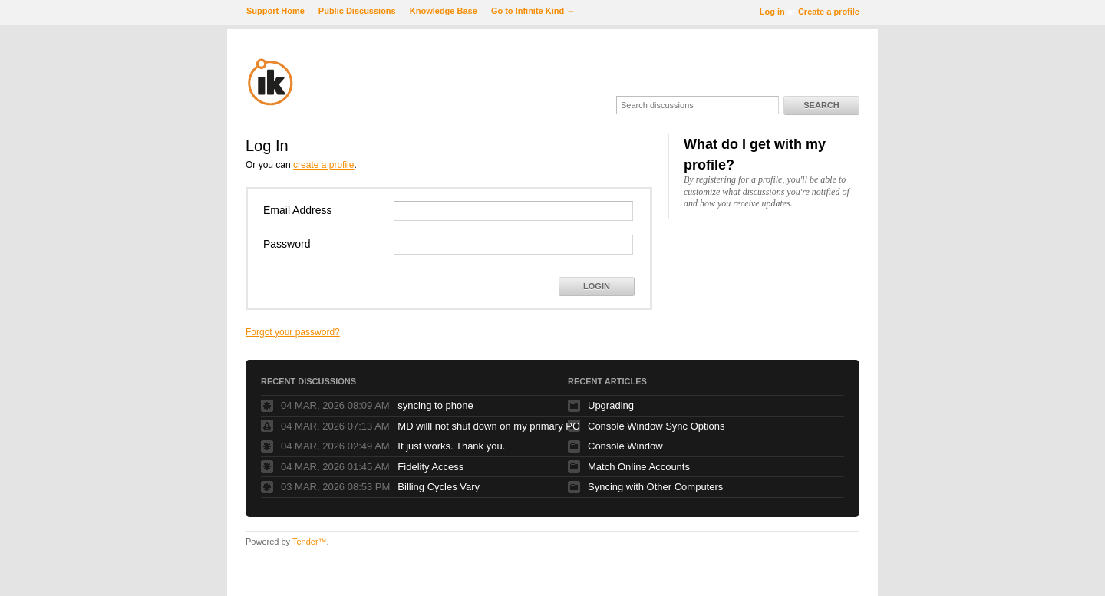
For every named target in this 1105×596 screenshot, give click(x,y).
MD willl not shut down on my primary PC (488, 426)
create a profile (323, 165)
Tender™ (309, 541)
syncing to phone (435, 405)
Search (821, 105)
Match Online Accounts (639, 467)
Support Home (275, 10)
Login (596, 286)
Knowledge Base (443, 10)
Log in (772, 11)
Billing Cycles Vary (438, 486)
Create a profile (828, 11)
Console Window (625, 446)
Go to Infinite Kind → (533, 10)
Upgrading (611, 405)
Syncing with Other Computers (655, 486)
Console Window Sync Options (656, 426)
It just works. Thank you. (451, 446)
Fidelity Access (430, 467)
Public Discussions (357, 10)
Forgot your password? (293, 332)
